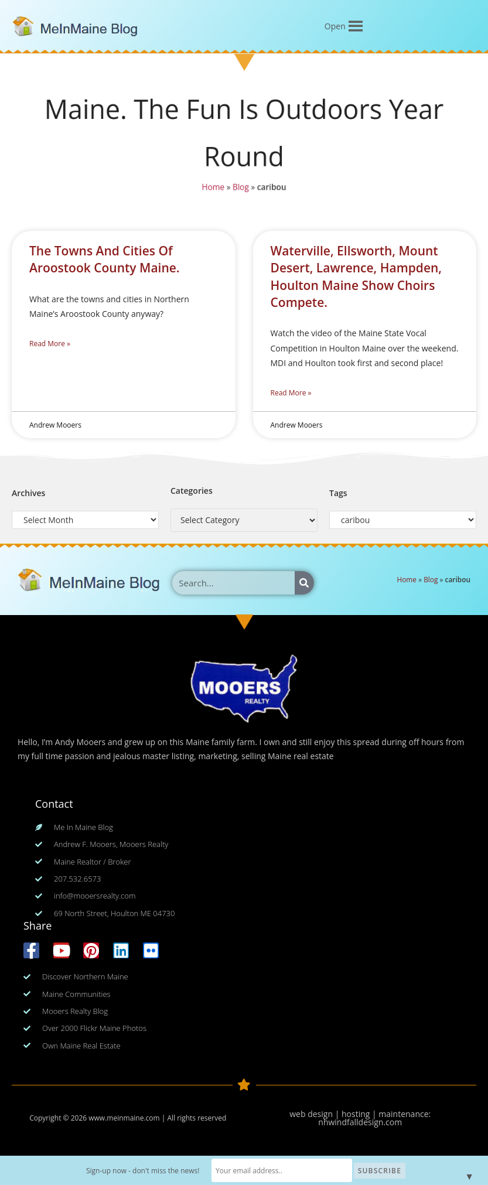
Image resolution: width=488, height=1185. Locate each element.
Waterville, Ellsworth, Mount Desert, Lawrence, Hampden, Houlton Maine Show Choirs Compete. (356, 276)
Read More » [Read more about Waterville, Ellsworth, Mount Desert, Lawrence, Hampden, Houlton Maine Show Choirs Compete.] (291, 393)
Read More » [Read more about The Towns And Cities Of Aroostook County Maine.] (49, 344)
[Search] (304, 583)
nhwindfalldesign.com (360, 1122)
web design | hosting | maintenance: (360, 1113)
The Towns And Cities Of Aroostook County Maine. (104, 259)
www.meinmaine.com (123, 1118)
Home (211, 190)
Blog (240, 190)
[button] (335, 26)
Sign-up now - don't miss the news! (143, 1171)
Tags (338, 492)
